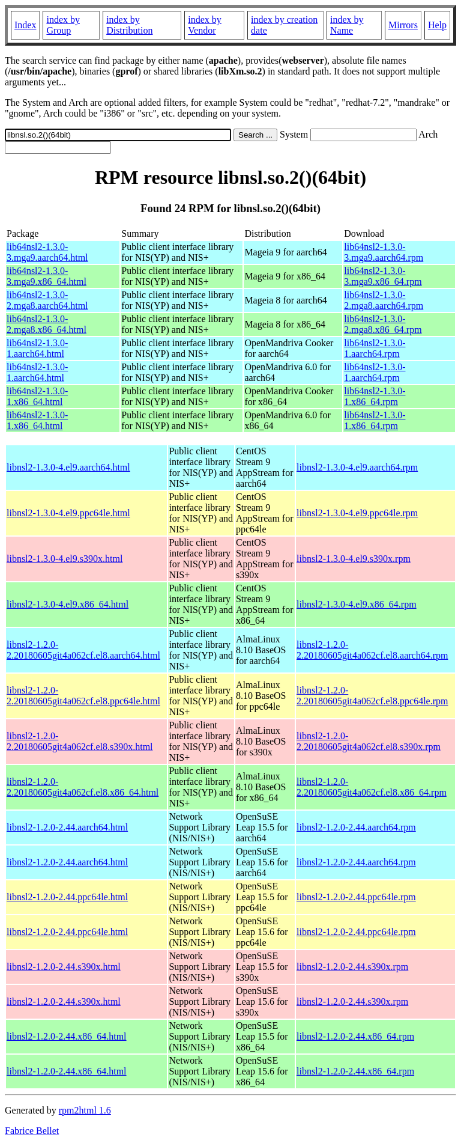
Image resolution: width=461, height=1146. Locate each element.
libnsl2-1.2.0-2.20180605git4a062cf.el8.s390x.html (80, 741)
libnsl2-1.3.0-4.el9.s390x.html (64, 558)
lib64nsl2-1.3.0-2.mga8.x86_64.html (46, 324)
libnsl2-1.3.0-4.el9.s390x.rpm (354, 558)
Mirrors (403, 25)
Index (25, 25)
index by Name (347, 24)
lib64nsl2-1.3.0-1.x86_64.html (37, 396)
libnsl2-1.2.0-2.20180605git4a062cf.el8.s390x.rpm (369, 741)
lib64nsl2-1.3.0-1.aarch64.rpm (374, 348)
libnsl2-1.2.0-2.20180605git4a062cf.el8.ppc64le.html (83, 695)
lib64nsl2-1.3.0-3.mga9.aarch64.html (47, 252)
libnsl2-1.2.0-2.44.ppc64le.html (67, 897)
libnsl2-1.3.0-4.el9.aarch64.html (68, 467)
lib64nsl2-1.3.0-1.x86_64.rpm (374, 396)
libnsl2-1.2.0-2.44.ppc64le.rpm (356, 897)
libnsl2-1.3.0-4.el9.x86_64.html (67, 604)
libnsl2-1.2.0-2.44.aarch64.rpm (356, 827)
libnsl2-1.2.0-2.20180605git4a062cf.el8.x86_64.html (82, 786)
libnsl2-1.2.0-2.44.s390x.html (64, 967)
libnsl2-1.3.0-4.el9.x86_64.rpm (357, 604)
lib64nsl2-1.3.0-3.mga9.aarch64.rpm (383, 252)
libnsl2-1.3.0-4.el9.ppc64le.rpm (357, 513)
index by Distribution (129, 24)
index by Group (63, 24)
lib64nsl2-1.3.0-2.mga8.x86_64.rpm (382, 324)
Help (437, 25)
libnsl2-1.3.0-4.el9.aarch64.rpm (357, 467)
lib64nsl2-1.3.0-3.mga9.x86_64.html (46, 276)
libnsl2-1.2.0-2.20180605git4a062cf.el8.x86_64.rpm (372, 786)
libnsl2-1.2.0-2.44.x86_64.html (67, 1036)
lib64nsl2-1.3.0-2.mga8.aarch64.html (47, 300)
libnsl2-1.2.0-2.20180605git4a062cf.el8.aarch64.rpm (372, 649)
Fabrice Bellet (32, 1131)
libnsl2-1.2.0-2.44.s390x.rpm (352, 967)
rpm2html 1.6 (85, 1110)
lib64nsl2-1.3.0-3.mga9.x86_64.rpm (382, 276)
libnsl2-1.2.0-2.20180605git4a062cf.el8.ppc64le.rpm (372, 695)
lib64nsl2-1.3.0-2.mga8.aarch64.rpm (383, 300)
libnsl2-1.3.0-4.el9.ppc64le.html (68, 513)
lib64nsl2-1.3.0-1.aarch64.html (37, 348)
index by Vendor (204, 24)
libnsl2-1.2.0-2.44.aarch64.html (67, 827)
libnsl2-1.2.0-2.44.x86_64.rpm (355, 1036)
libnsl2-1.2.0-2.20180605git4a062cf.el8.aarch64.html (83, 649)
